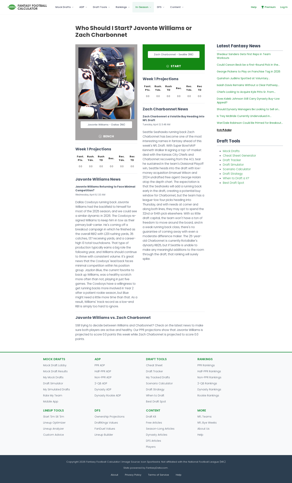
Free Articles (154, 423)
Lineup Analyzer (53, 429)
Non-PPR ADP (103, 377)
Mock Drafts (63, 7)
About (114, 475)
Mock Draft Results (55, 371)
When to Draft (155, 395)
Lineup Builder (104, 435)
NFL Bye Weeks (207, 423)
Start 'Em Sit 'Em (53, 416)
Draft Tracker (232, 160)
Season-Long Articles (160, 429)
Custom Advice (53, 435)
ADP (81, 7)
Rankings (121, 7)
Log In (283, 7)
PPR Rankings (206, 365)
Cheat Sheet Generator (239, 156)
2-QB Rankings (207, 383)
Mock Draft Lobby (55, 365)
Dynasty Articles (156, 435)
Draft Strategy (233, 174)
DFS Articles (153, 441)
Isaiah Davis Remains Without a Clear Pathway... (248, 85)
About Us (203, 429)
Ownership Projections (110, 416)
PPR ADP (100, 365)
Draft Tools (100, 7)
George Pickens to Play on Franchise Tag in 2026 (248, 71)
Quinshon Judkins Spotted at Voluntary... (243, 78)
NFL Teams (204, 416)
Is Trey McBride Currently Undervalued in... (244, 116)
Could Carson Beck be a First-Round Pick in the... (248, 65)
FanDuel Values (105, 429)
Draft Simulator (233, 165)
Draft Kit (151, 416)
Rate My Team (52, 395)
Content (175, 7)
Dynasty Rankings (209, 389)
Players (151, 447)
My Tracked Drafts (158, 377)
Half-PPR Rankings (209, 371)
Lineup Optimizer (54, 423)
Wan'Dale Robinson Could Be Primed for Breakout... (250, 123)
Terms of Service (158, 475)
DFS (159, 7)
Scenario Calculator (237, 169)
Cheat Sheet (154, 365)
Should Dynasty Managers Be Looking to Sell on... (248, 109)
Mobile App (50, 401)
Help (254, 7)
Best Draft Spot (233, 183)
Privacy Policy (133, 475)
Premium (268, 7)
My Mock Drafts (53, 377)
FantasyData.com (157, 468)
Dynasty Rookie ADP (108, 395)
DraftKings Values (106, 423)
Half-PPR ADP (103, 371)
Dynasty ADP (103, 389)
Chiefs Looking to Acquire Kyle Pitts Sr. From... (246, 92)
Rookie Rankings (208, 395)
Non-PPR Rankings (209, 377)
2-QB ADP (101, 383)
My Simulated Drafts (56, 389)
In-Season (141, 7)
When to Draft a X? (236, 178)
